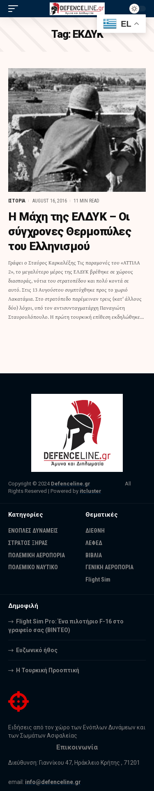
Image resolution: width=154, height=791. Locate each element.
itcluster (90, 491)
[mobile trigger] (15, 8)
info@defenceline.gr (53, 782)
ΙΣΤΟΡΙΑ (16, 201)
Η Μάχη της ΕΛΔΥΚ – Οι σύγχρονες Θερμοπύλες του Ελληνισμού (69, 231)
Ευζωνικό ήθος (36, 650)
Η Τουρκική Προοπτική (47, 670)
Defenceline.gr (70, 484)
